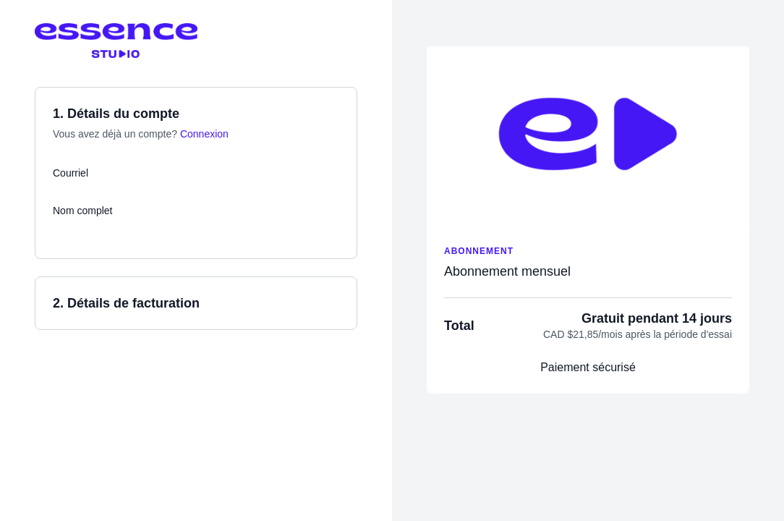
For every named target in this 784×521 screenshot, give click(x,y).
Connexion (204, 134)
